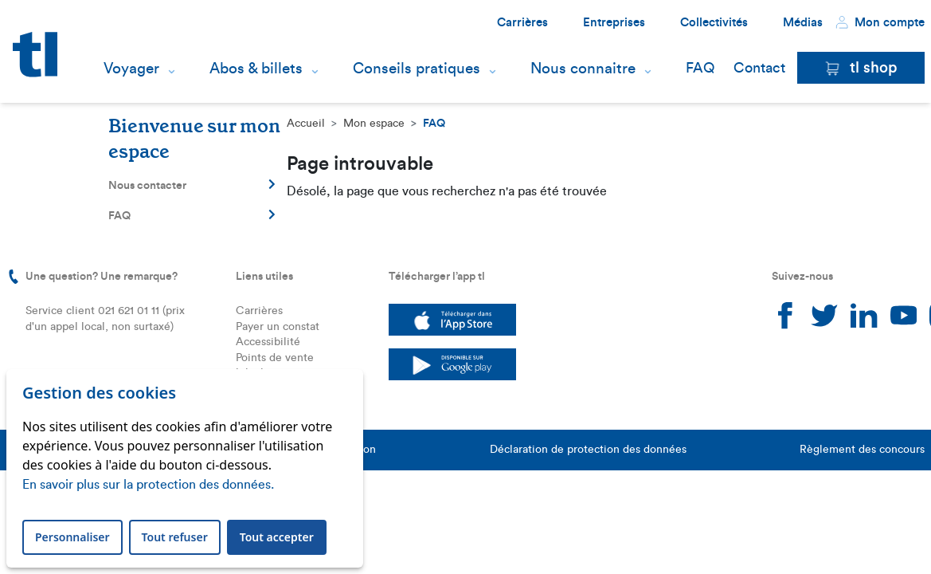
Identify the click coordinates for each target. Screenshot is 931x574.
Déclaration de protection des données (588, 449)
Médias (803, 23)
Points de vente (275, 358)
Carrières (522, 23)
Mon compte (880, 22)
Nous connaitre (583, 69)
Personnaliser (72, 537)
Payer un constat (277, 326)
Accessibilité (268, 342)
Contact (759, 68)
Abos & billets (256, 69)
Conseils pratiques (416, 69)
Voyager (131, 69)
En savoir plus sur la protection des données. (148, 484)
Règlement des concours (862, 449)
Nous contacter (192, 185)
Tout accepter (277, 537)
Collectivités (714, 23)
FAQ (700, 68)
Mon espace (374, 123)
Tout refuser (175, 537)
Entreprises (614, 23)
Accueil (306, 123)
